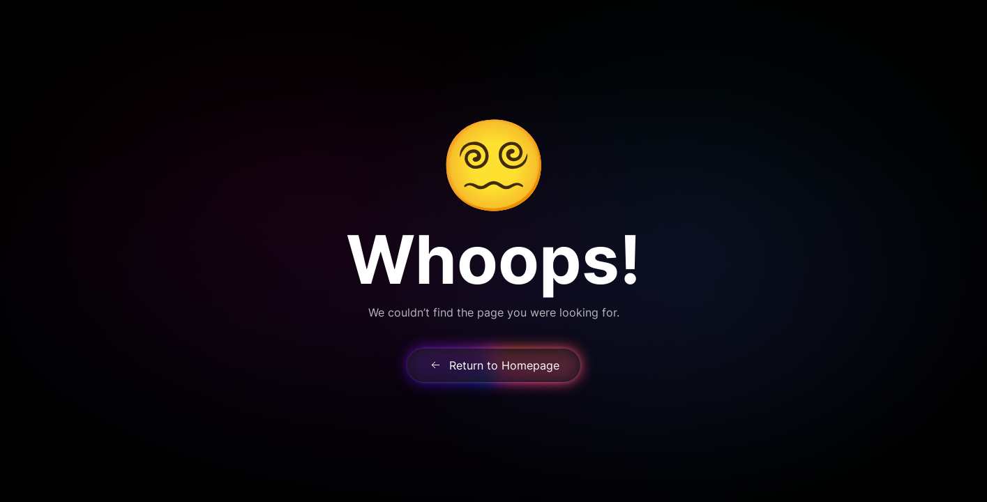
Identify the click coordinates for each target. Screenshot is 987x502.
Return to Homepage (493, 365)
